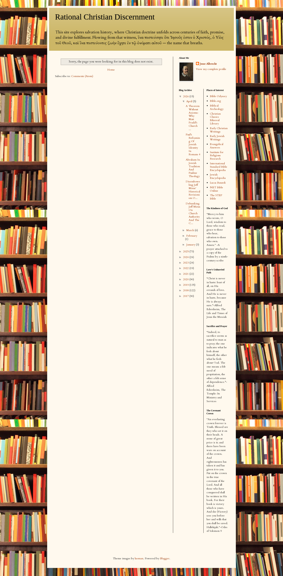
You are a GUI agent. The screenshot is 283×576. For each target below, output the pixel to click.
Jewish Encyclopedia (218, 176)
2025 (186, 251)
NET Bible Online (216, 189)
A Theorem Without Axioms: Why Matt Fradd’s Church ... (192, 117)
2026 (186, 96)
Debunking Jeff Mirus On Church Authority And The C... (193, 213)
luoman (139, 558)
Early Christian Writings (219, 129)
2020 (186, 279)
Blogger (164, 558)
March (190, 230)
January (191, 244)
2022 (186, 268)
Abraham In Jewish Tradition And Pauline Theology (193, 168)
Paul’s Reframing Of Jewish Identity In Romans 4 (193, 144)
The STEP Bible (216, 196)
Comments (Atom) (82, 76)
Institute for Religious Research (216, 155)
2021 (186, 274)
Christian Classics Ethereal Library (215, 118)
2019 (186, 285)
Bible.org (215, 101)
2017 (186, 296)
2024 (186, 257)
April (189, 101)
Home (111, 70)
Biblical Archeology (216, 107)
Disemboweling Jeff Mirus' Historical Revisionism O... (193, 190)
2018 (186, 290)
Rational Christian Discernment (105, 16)
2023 (186, 263)
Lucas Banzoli (218, 183)
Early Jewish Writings (217, 137)
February (191, 236)
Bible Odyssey (218, 96)
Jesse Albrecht (208, 64)
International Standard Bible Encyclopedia (218, 167)
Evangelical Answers (216, 145)
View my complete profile (211, 69)
